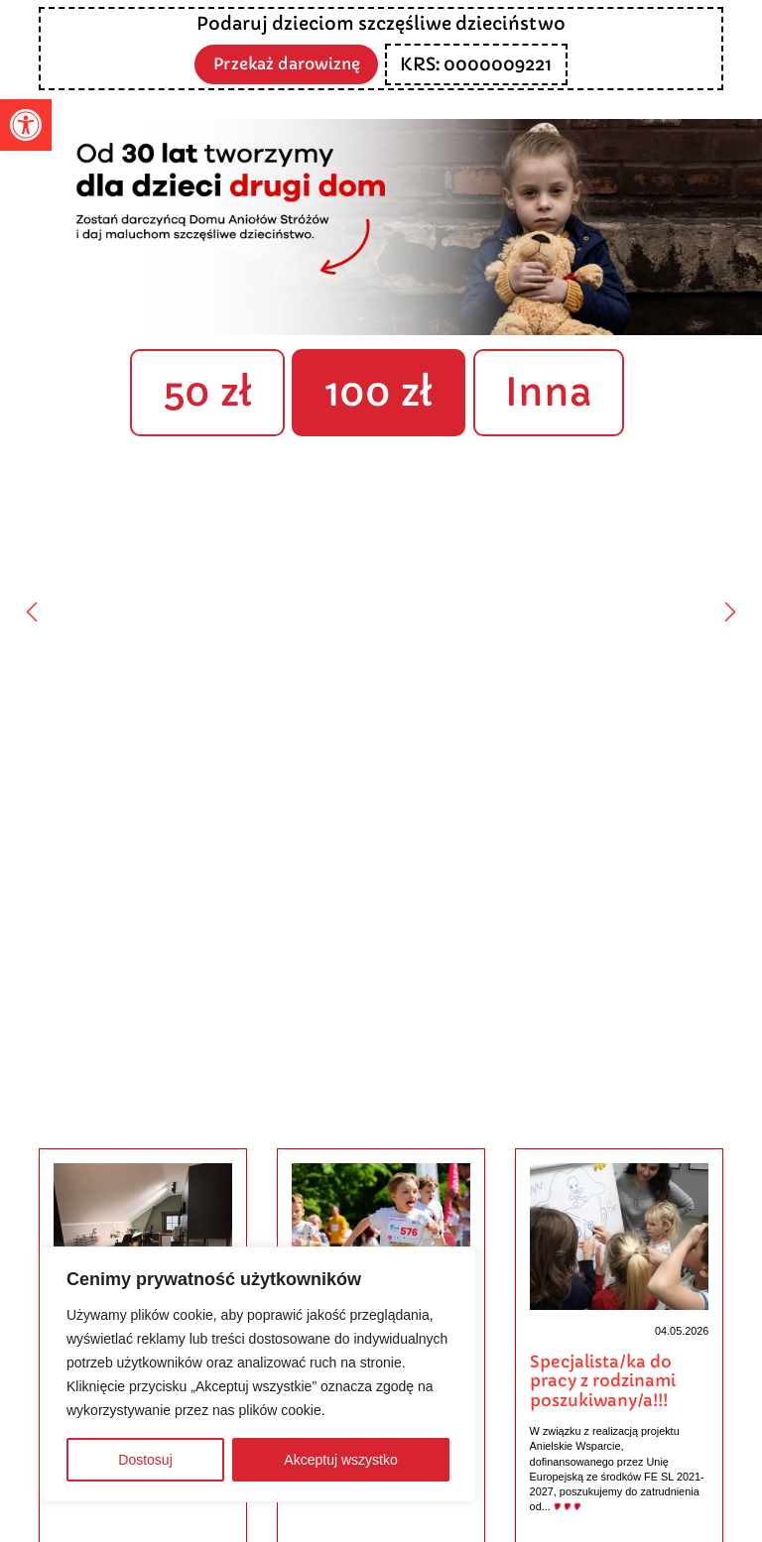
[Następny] (730, 612)
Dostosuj (145, 1460)
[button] (26, 125)
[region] (258, 1374)
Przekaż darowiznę (286, 63)
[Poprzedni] (32, 612)
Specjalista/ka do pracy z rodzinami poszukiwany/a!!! (603, 1381)
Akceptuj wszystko (340, 1460)
